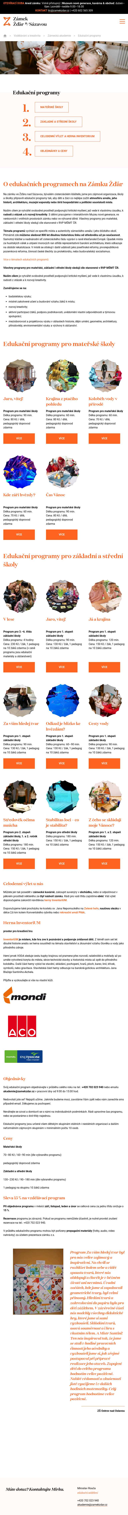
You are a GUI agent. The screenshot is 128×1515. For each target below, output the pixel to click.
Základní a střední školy (58, 121)
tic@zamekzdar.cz (58, 10)
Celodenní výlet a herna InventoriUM (67, 136)
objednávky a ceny (53, 151)
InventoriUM (10, 939)
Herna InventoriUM (21, 922)
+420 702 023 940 (88, 1500)
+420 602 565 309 (82, 10)
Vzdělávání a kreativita (27, 35)
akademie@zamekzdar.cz (92, 1504)
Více (19, 438)
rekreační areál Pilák (72, 912)
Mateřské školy (51, 107)
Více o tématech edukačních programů (25, 259)
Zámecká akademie (59, 35)
